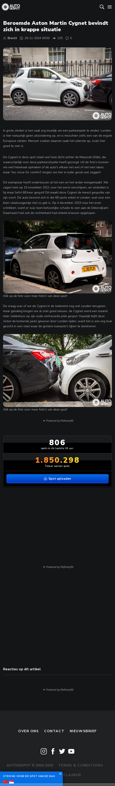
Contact (54, 731)
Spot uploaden (57, 479)
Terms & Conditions (80, 765)
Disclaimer (69, 775)
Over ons (28, 731)
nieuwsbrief (83, 731)
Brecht (12, 38)
